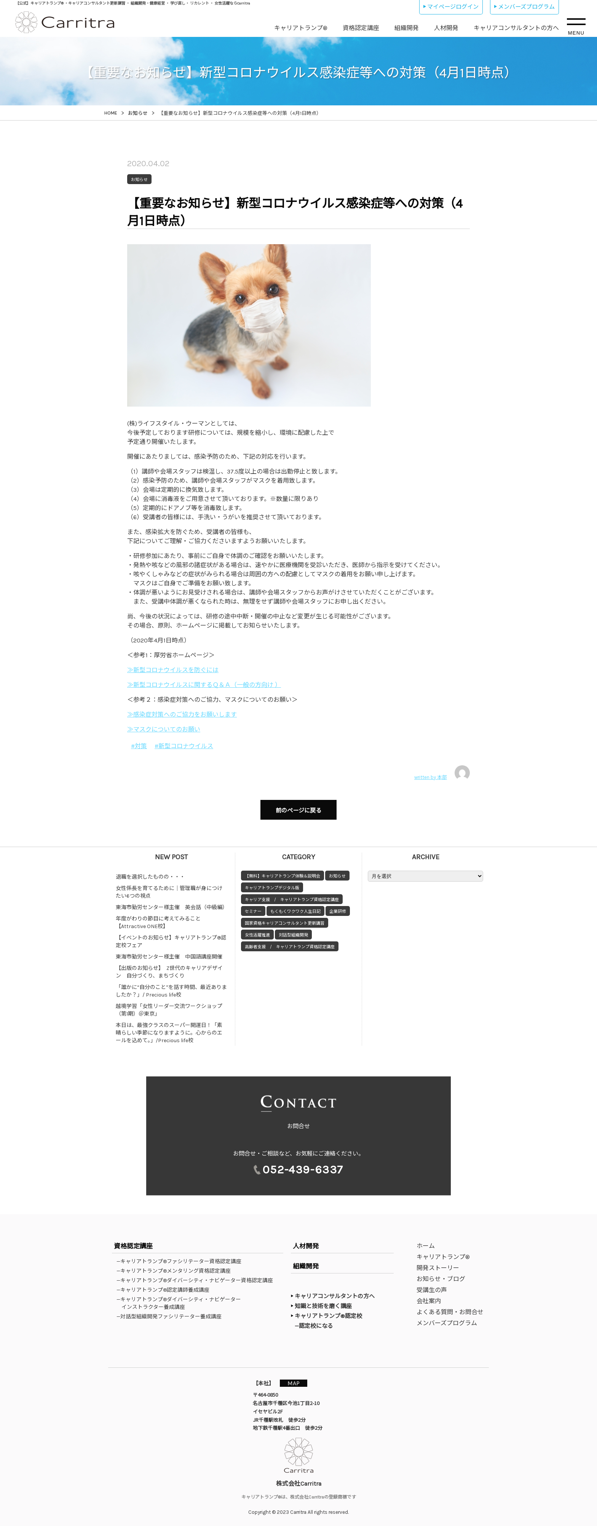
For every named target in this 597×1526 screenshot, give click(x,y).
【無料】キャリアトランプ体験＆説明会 (282, 872)
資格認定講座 (361, 28)
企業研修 (337, 907)
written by (442, 772)
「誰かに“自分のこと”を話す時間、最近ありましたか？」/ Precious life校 (171, 987)
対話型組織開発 (293, 931)
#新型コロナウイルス (184, 746)
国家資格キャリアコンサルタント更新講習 (284, 919)
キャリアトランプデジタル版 (272, 884)
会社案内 (429, 1301)
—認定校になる (317, 1326)
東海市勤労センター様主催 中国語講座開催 (169, 953)
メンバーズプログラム (526, 6)
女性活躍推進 (257, 931)
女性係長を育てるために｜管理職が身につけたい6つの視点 (169, 888)
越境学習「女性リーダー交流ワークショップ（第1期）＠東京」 (169, 1006)
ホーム (426, 1245)
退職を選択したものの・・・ (150, 873)
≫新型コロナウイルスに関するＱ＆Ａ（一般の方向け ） (204, 684)
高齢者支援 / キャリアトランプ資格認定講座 (290, 943)
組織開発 (406, 28)
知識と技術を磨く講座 (323, 1306)
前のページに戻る (298, 808)
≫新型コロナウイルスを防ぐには (173, 670)
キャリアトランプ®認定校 (328, 1316)
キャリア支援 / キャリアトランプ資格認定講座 (292, 895)
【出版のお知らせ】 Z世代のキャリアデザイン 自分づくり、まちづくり (169, 968)
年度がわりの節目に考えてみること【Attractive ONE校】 (158, 919)
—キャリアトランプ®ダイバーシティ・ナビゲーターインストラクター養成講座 (181, 1303)
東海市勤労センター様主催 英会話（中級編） (172, 903)
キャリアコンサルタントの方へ (516, 28)
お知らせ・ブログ (441, 1279)
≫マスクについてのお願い (163, 729)
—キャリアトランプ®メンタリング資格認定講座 (176, 1271)
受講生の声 (432, 1290)
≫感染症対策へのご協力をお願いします (182, 714)
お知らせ (337, 872)
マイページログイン (453, 6)
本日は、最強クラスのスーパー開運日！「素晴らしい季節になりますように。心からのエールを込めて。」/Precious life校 (169, 1029)
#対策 (139, 746)
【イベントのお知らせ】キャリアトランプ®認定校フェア (171, 938)
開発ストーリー (438, 1268)
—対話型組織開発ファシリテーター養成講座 (171, 1316)
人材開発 (446, 28)
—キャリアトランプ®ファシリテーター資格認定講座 (181, 1261)
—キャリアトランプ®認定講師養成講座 (165, 1290)
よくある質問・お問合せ (450, 1312)
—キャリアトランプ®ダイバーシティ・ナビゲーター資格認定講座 (197, 1280)
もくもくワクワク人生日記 (295, 907)
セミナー (253, 907)
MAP (297, 1382)
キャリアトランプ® (300, 28)
